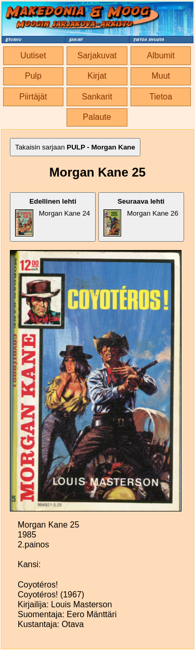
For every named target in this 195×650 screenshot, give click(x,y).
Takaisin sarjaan (75, 147)
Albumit (161, 55)
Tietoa (160, 96)
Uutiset (33, 55)
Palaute (97, 117)
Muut (160, 75)
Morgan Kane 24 (52, 216)
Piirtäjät (33, 96)
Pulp (33, 75)
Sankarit (97, 96)
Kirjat (96, 75)
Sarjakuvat (97, 55)
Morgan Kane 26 (140, 216)
